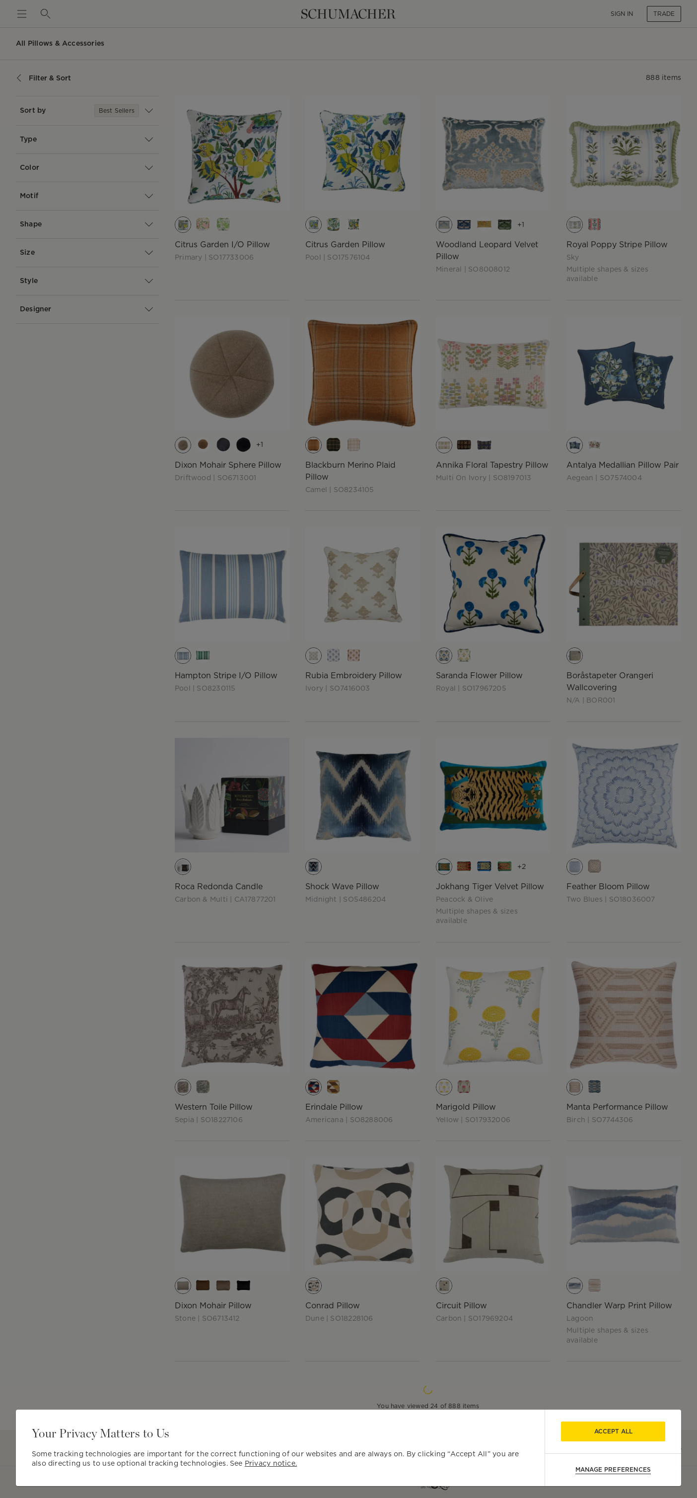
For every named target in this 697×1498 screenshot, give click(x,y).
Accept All (613, 1431)
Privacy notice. (271, 1463)
